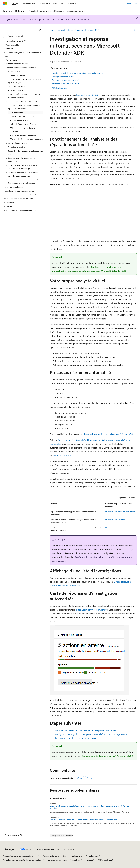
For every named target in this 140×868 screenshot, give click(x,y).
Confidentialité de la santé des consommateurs (22, 859)
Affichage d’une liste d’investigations (67, 83)
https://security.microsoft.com (90, 609)
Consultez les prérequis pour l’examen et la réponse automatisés (85, 730)
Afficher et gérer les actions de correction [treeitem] (22, 130)
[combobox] (23, 36)
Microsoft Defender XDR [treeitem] (15, 41)
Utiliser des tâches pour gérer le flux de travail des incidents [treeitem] (24, 96)
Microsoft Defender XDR (87, 30)
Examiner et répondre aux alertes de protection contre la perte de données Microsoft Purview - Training (90, 807)
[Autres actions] (134, 30)
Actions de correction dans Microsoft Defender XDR (108, 434)
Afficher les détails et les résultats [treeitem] (23, 135)
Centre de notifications (63, 455)
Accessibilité (75, 859)
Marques (89, 859)
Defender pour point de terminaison (120, 511)
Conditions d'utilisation (57, 859)
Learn (52, 30)
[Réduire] (40, 30)
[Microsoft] (5, 3)
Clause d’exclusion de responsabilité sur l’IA (21, 856)
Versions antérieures (51, 856)
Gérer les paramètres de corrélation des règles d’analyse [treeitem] (24, 81)
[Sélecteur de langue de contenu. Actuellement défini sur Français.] (9, 849)
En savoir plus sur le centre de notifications (75, 737)
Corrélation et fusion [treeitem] (16, 75)
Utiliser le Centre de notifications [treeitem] (23, 124)
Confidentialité (92, 856)
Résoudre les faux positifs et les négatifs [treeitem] (26, 139)
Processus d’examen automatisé (65, 80)
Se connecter (131, 3)
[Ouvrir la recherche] (122, 3)
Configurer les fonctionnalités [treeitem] (22, 116)
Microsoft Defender (65, 30)
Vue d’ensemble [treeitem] (14, 71)
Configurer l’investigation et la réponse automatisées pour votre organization (91, 734)
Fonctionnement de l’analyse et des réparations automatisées (77, 73)
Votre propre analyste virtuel (64, 76)
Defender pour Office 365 (116, 527)
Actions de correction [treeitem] (19, 120)
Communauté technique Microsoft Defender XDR (106, 756)
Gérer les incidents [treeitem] (15, 90)
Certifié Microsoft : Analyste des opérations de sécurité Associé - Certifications (83, 820)
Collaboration (77, 856)
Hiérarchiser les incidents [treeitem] (18, 86)
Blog (64, 856)
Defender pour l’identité (115, 519)
